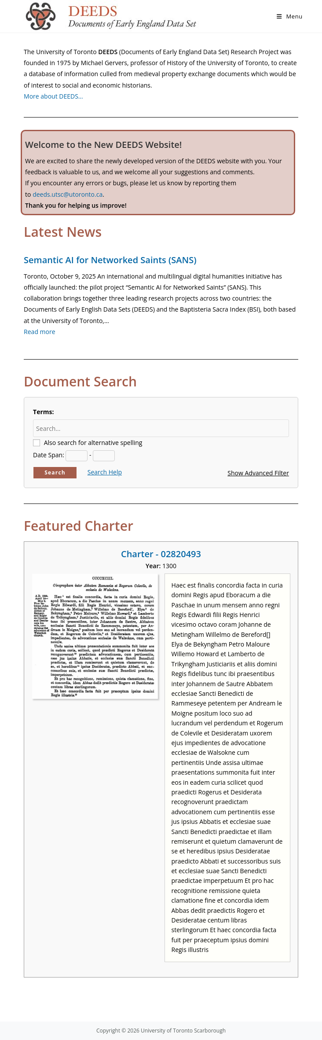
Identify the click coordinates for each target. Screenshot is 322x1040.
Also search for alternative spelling (93, 442)
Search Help (105, 472)
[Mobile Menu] (290, 16)
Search (55, 472)
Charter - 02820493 (161, 554)
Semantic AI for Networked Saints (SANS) (110, 260)
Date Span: (48, 455)
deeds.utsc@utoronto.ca (67, 194)
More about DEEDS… (53, 96)
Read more (39, 331)
